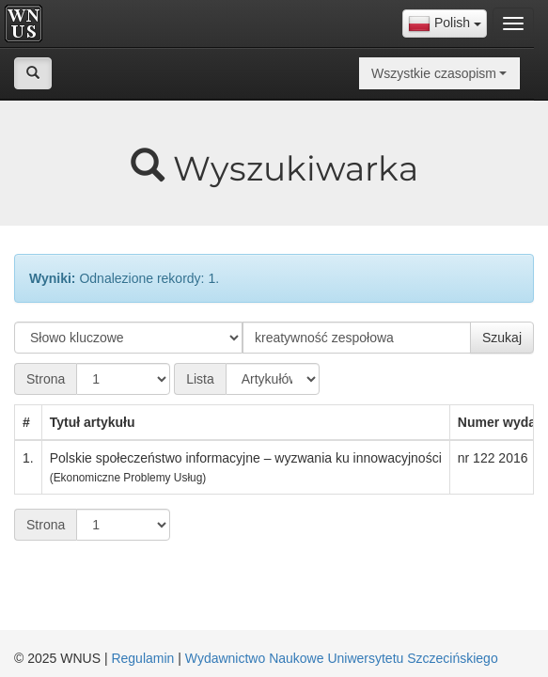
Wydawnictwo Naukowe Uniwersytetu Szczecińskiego (341, 658)
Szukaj (502, 337)
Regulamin (142, 658)
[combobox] (444, 23)
